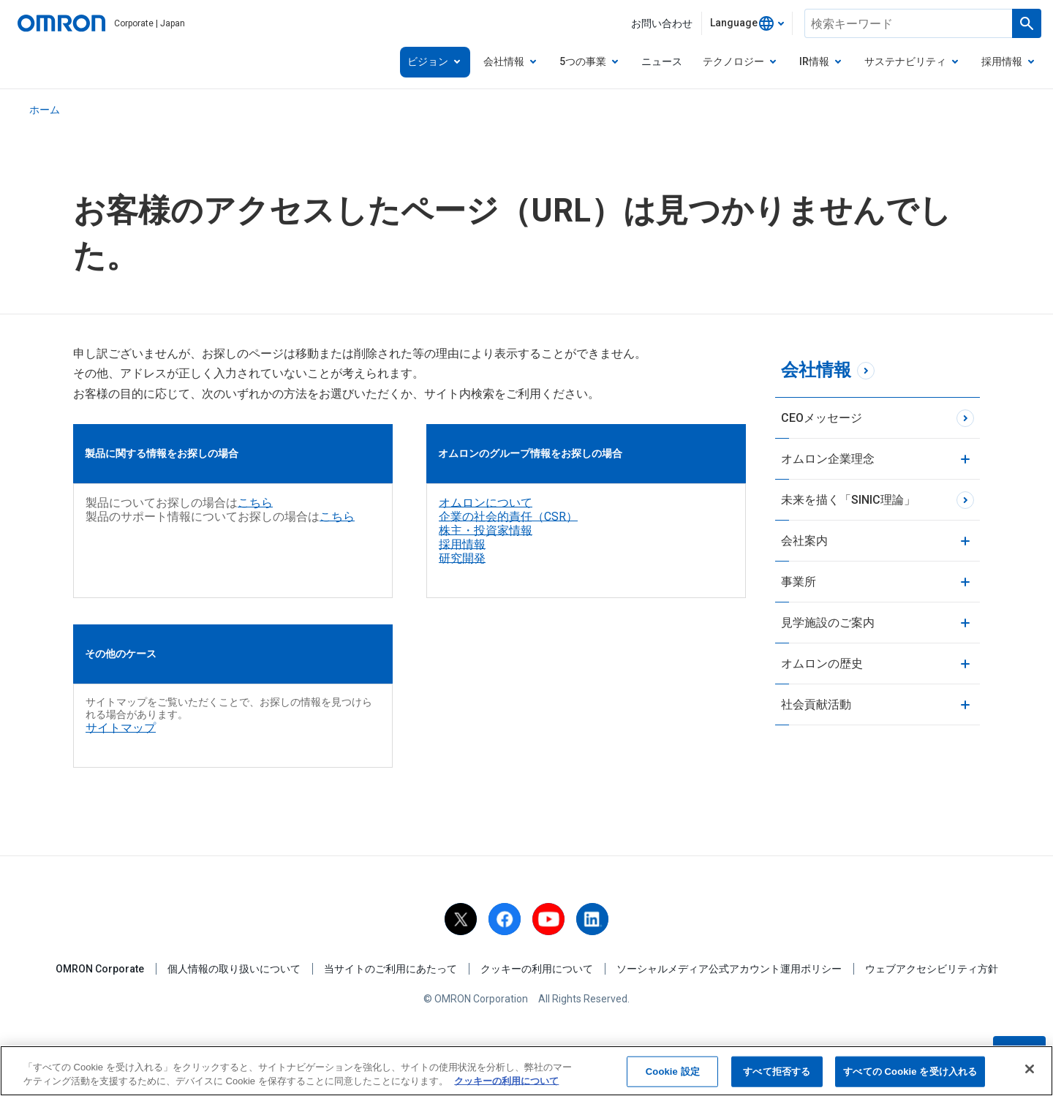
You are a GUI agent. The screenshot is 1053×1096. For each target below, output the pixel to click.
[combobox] (747, 23)
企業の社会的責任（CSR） (508, 517)
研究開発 (462, 558)
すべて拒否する (776, 1072)
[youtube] (548, 919)
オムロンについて (485, 503)
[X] (461, 919)
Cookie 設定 (673, 1072)
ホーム (44, 110)
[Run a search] (1026, 23)
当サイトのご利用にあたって (390, 969)
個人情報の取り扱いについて (234, 969)
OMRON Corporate (100, 969)
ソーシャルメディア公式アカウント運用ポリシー (729, 969)
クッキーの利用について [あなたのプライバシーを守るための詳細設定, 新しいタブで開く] (506, 1081)
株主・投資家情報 (485, 530)
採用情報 (462, 544)
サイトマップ (121, 728)
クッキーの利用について (536, 969)
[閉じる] (1030, 1070)
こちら (255, 503)
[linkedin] (592, 919)
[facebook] (504, 919)
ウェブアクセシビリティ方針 (931, 969)
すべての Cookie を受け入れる (910, 1072)
